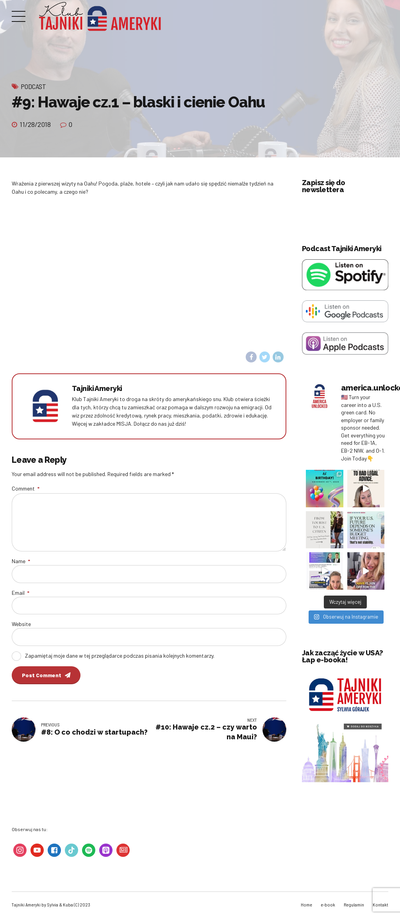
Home (306, 904)
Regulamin (354, 904)
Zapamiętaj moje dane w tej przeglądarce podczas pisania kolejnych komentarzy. (119, 655)
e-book (328, 904)
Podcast (33, 86)
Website (21, 624)
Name (21, 561)
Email (20, 592)
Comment (25, 488)
